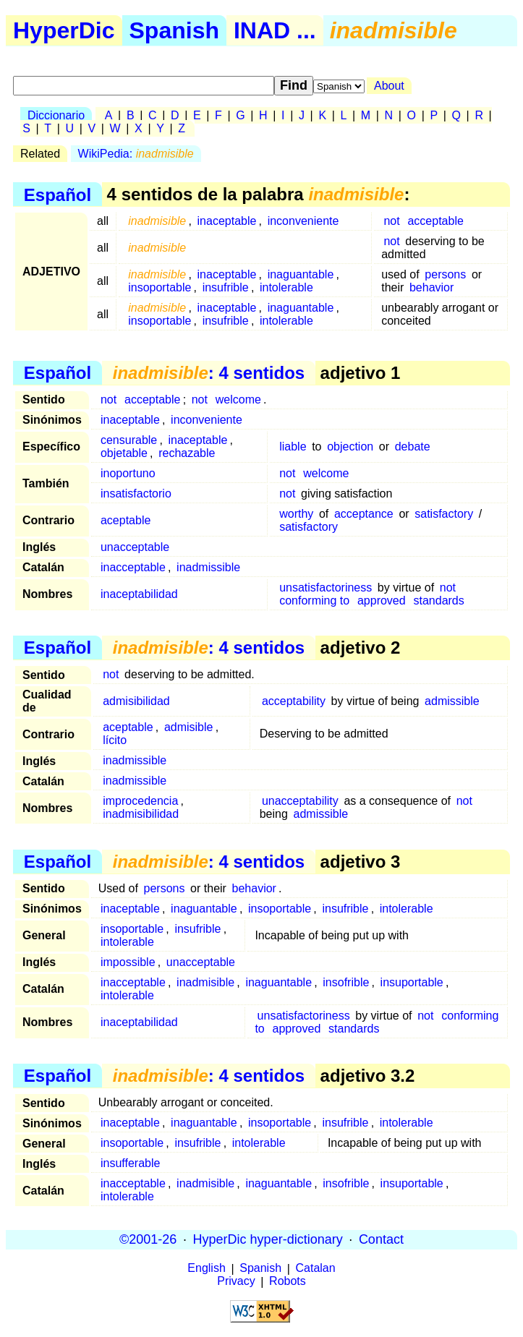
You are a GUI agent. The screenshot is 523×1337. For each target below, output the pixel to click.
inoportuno (128, 473)
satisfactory (443, 514)
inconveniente (303, 221)
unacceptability (300, 801)
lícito (115, 740)
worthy (296, 514)
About (389, 86)
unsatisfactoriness (325, 587)
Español (57, 194)
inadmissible (208, 567)
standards (438, 600)
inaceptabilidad (139, 594)
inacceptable (133, 567)
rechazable (186, 453)
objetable (124, 453)
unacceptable (135, 547)
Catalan (316, 1269)
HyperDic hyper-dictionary (268, 1239)
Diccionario (56, 115)
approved (381, 600)
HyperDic (64, 30)
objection (350, 446)
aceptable (125, 520)
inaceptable (227, 221)
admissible (452, 701)
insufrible (226, 287)
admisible (188, 727)
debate (412, 446)
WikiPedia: (136, 154)
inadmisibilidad (141, 814)
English (206, 1269)
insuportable (411, 982)
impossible (128, 962)
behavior (431, 287)
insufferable (130, 1163)
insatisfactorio (136, 493)
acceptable (435, 221)
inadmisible (205, 982)
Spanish (174, 30)
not (391, 221)
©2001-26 (148, 1239)
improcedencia (140, 801)
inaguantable (301, 274)
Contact (381, 1239)
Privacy (236, 1282)
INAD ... (275, 30)
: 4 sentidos (209, 373)
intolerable (286, 287)
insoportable (159, 287)
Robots (287, 1282)
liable (292, 446)
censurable (129, 440)
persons (445, 274)
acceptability (294, 701)
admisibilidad (136, 701)
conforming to (314, 600)
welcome (238, 399)
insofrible (346, 982)
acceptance (364, 514)
